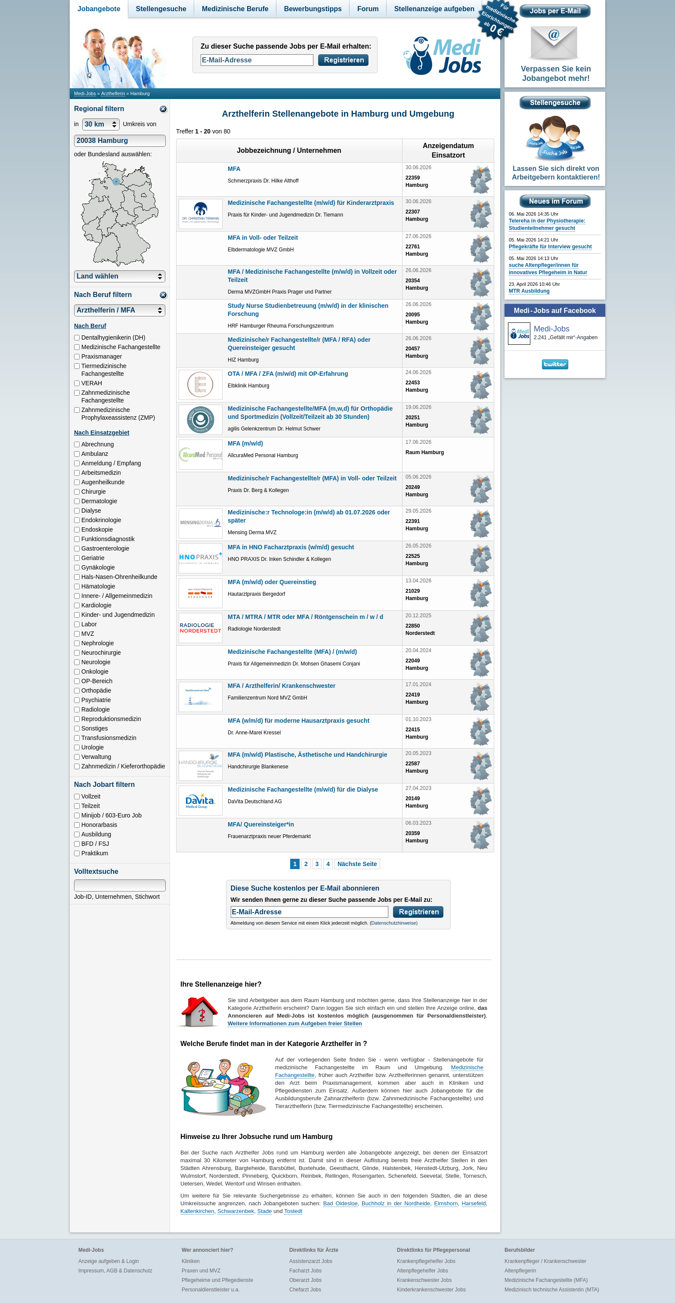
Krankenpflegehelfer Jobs (426, 1261)
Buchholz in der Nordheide (396, 1203)
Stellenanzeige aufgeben (434, 8)
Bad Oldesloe (340, 1203)
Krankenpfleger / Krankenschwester (545, 1261)
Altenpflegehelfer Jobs (422, 1271)
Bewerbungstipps (313, 8)
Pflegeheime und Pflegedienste (217, 1280)
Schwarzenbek (235, 1211)
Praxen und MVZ (201, 1271)
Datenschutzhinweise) (395, 922)
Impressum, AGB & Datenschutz (115, 1271)
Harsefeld (474, 1203)
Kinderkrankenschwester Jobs (431, 1290)
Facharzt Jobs (305, 1271)
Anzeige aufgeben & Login (108, 1261)
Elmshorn (446, 1203)
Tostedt (293, 1211)
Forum (368, 8)
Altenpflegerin (520, 1271)
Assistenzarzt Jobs (310, 1261)
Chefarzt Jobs (305, 1290)
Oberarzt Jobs (305, 1280)
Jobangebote (99, 8)
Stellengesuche (161, 8)
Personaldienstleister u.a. (211, 1290)
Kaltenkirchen (197, 1211)
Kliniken (191, 1261)
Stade (264, 1211)
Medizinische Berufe (235, 8)
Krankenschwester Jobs (424, 1280)
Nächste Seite (357, 863)
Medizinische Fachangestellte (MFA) (546, 1280)
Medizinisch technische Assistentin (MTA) (552, 1290)
